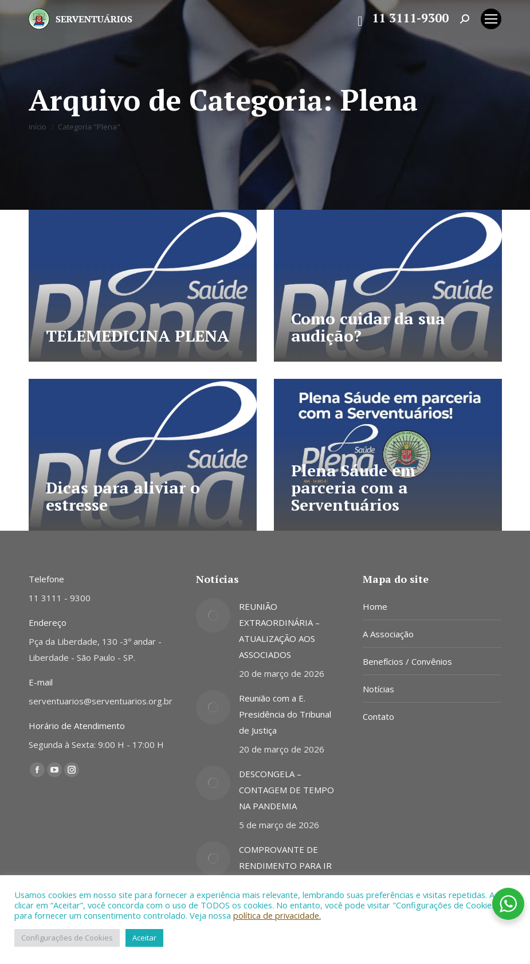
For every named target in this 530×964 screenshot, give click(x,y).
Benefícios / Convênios (407, 661)
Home (375, 606)
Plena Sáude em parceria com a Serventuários (353, 487)
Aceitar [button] (144, 937)
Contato (378, 716)
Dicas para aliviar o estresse (123, 496)
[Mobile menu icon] (491, 19)
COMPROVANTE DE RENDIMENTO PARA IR (285, 857)
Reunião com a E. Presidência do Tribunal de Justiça (285, 714)
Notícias (378, 689)
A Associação (388, 634)
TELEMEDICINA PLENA (137, 335)
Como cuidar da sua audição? (368, 327)
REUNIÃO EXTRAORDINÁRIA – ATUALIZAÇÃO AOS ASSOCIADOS (279, 630)
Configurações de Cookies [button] (67, 937)
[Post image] (213, 615)
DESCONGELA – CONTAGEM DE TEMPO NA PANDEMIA (286, 790)
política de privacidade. (277, 915)
